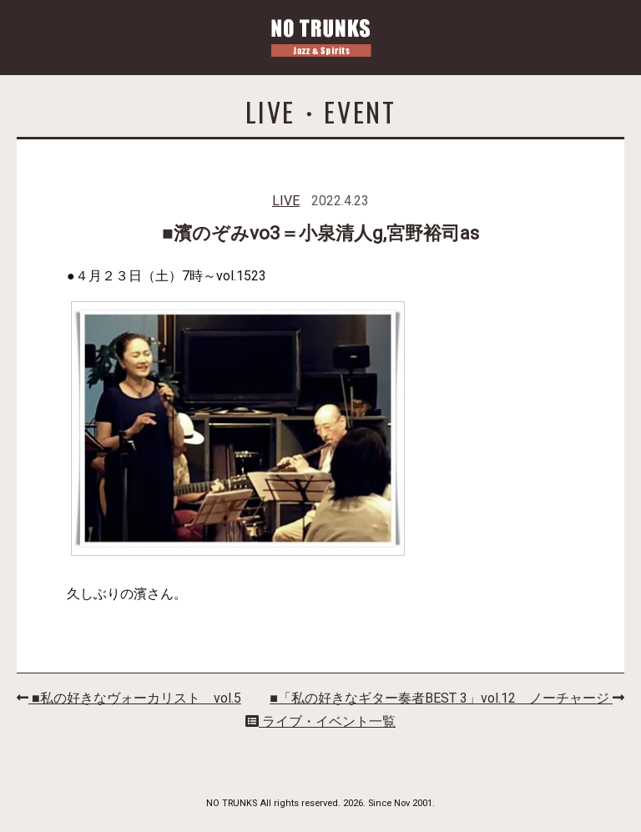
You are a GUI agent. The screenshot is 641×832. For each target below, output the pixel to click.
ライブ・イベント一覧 (320, 721)
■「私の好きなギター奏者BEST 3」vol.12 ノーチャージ (447, 698)
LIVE (286, 201)
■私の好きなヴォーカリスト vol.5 (129, 698)
